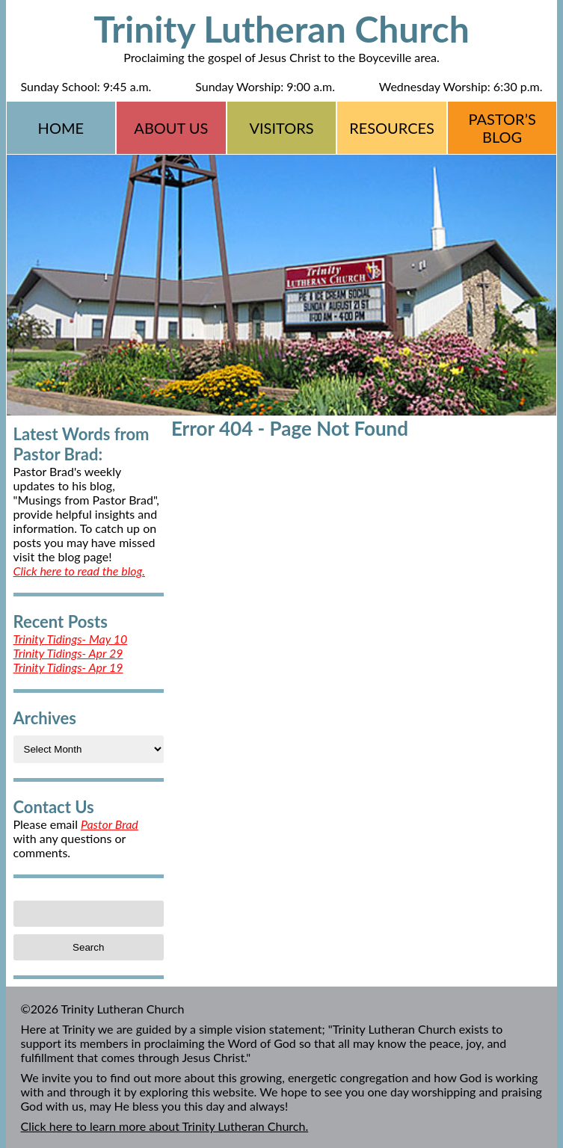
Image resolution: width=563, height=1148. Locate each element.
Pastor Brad (109, 824)
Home (61, 128)
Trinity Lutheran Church (281, 28)
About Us (171, 128)
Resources (391, 128)
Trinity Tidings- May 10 (70, 639)
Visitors (281, 128)
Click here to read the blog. (79, 571)
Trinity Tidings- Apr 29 (68, 653)
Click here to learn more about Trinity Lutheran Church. (165, 1126)
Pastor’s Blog (502, 128)
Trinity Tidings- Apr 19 (68, 667)
